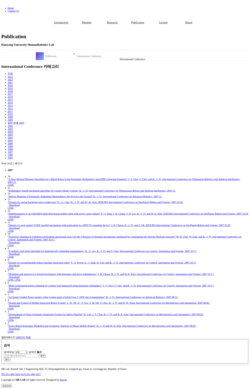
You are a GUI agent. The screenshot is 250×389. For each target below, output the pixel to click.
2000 (10, 143)
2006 (10, 126)
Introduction (61, 22)
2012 (10, 108)
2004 (10, 132)
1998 (10, 149)
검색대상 (9, 352)
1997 (10, 152)
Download (14, 205)
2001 (10, 140)
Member (87, 22)
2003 (10, 134)
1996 (10, 155)
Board (188, 22)
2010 (10, 114)
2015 (10, 99)
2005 (10, 129)
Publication (137, 22)
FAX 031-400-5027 (31, 374)
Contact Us (13, 11)
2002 (10, 137)
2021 (10, 82)
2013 (10, 105)
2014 (10, 102)
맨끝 (28, 337)
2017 (10, 94)
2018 (10, 91)
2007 (16, 123)
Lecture (163, 22)
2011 (10, 111)
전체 (10, 73)
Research (112, 22)
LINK (11, 185)
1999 (10, 146)
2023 (10, 76)
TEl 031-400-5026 (10, 374)
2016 (10, 97)
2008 (10, 120)
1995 (10, 157)
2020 (10, 85)
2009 (10, 117)
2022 (10, 79)
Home (11, 8)
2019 (10, 88)
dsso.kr (63, 379)
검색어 (35, 352)
